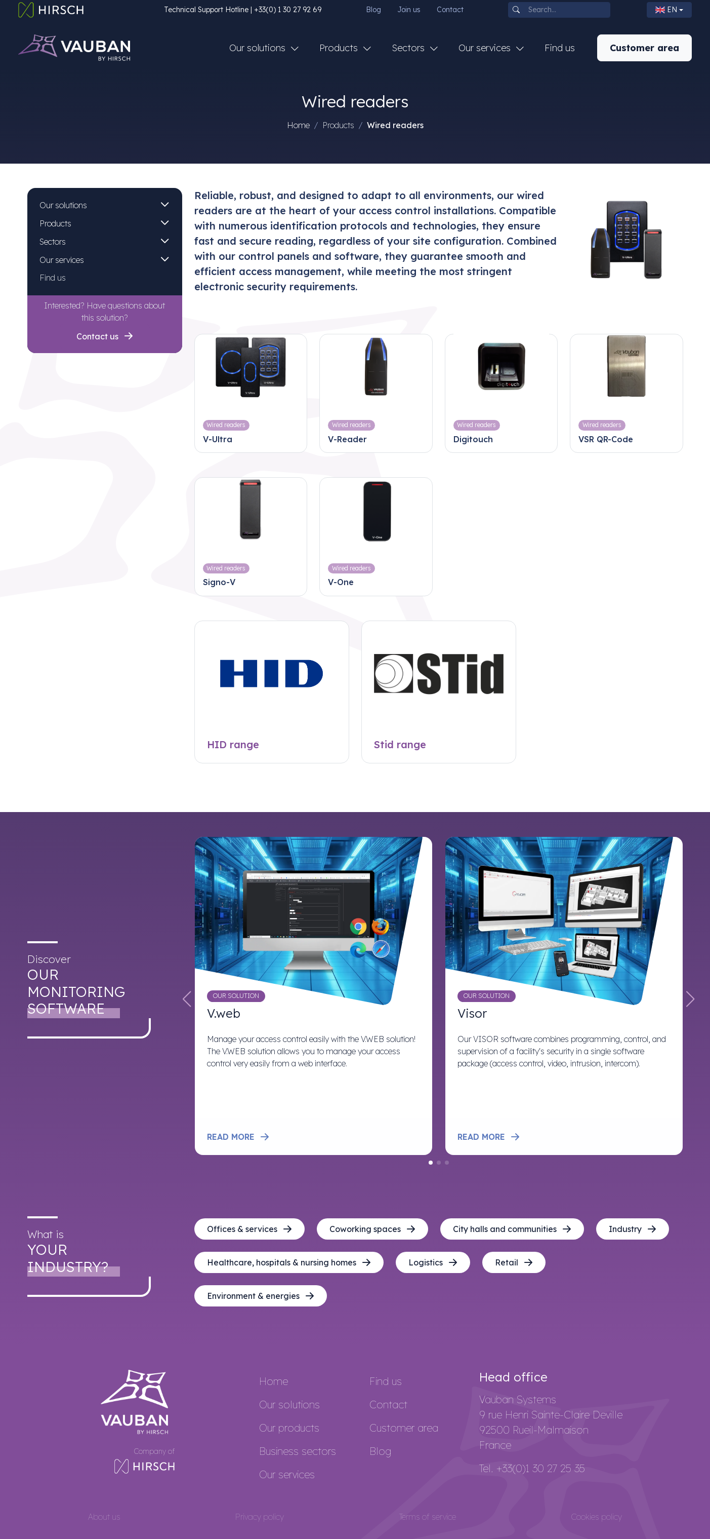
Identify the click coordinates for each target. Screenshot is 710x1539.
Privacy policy (259, 1517)
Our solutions (63, 205)
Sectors (52, 242)
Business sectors (297, 1451)
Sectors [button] (409, 48)
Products (55, 223)
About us (104, 1517)
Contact (450, 9)
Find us (560, 48)
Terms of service (427, 1517)
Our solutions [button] (258, 48)
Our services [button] (485, 48)
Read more (238, 1137)
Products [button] (339, 48)
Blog (373, 9)
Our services (61, 260)
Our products (289, 1427)
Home (298, 125)
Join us (409, 9)
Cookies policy (596, 1517)
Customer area (644, 48)
